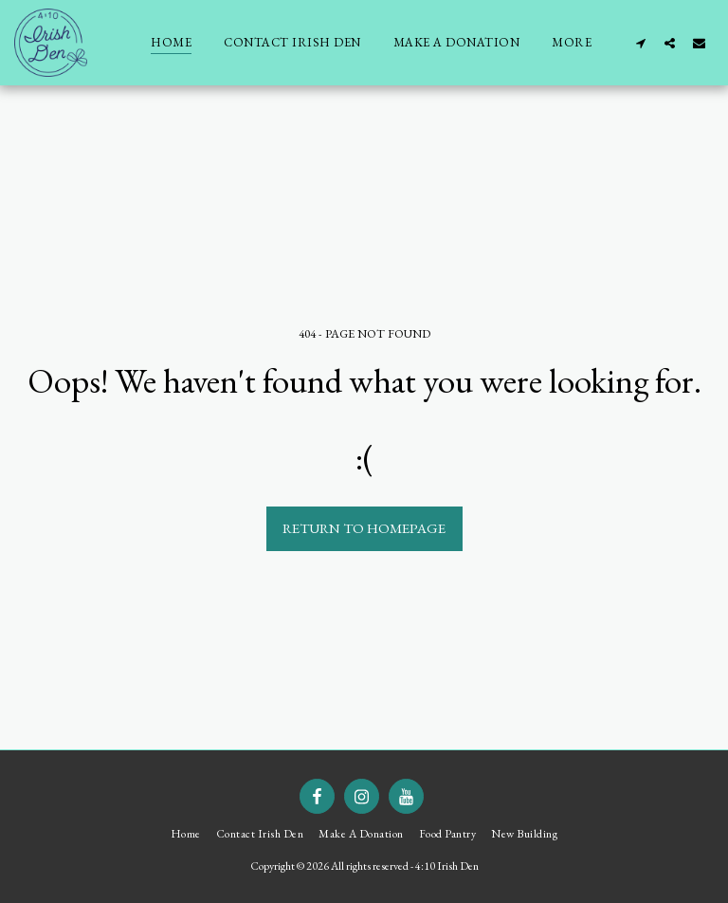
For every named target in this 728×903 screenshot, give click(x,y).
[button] (640, 42)
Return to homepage (364, 528)
